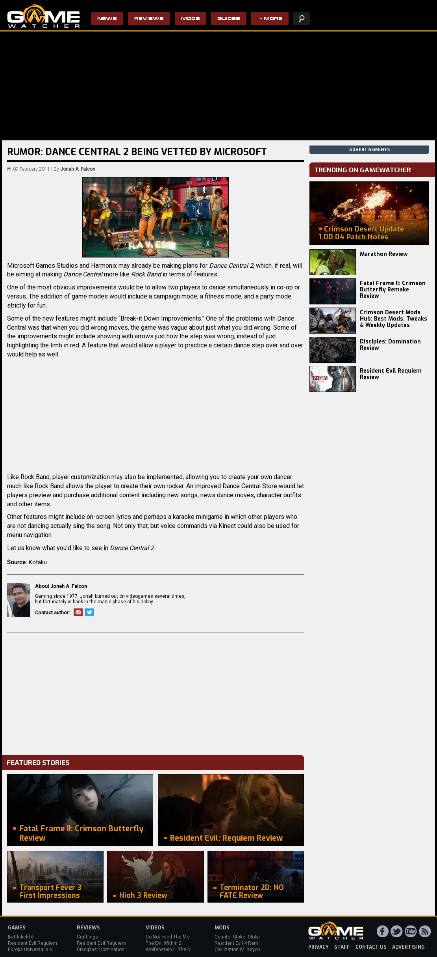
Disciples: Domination (100, 949)
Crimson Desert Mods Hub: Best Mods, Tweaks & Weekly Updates (393, 319)
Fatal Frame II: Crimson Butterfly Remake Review (393, 290)
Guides (228, 19)
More (273, 19)
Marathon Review (384, 254)
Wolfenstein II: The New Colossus (182, 949)
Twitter (89, 612)
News (107, 19)
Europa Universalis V (30, 949)
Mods (190, 19)
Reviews (149, 19)
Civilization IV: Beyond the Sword (250, 949)
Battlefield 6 (21, 937)
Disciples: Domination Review (390, 345)
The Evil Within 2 (163, 943)
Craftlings (87, 937)
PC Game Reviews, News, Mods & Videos (43, 16)
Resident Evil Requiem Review (391, 374)
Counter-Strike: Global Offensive (249, 937)
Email (78, 612)
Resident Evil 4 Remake (240, 943)
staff (342, 947)
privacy (318, 947)
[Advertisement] (155, 692)
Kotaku (38, 562)
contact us (371, 947)
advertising (408, 947)
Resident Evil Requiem (32, 943)
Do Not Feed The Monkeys (174, 937)
